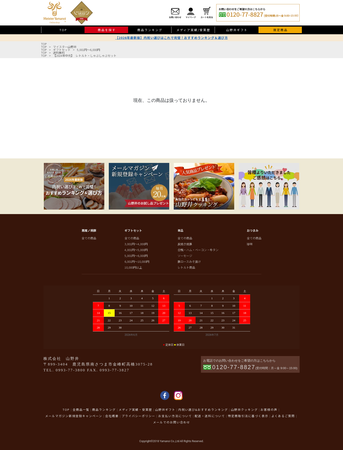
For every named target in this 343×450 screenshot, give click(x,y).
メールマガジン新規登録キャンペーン (73, 416)
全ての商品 (89, 238)
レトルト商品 (186, 267)
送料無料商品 (337, 100)
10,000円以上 (133, 267)
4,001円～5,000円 (136, 250)
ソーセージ (185, 256)
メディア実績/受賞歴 (193, 30)
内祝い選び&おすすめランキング (203, 409)
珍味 (250, 244)
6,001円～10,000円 (137, 261)
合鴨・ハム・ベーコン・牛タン (198, 250)
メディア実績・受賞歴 (135, 409)
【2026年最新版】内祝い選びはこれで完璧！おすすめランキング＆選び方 (171, 37)
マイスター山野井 (64, 47)
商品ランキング (150, 30)
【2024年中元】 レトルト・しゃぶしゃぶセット (84, 55)
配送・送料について (210, 416)
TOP (63, 30)
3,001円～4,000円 (136, 244)
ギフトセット (62, 50)
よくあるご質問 (283, 416)
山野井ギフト (237, 30)
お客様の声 (269, 409)
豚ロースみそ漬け (189, 261)
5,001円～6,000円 (88, 50)
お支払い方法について (175, 416)
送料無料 (59, 52)
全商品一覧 (81, 409)
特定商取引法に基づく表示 (248, 416)
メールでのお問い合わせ (171, 422)
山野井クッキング (244, 409)
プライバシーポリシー (138, 416)
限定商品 (280, 30)
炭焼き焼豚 (185, 244)
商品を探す (107, 30)
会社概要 (112, 416)
